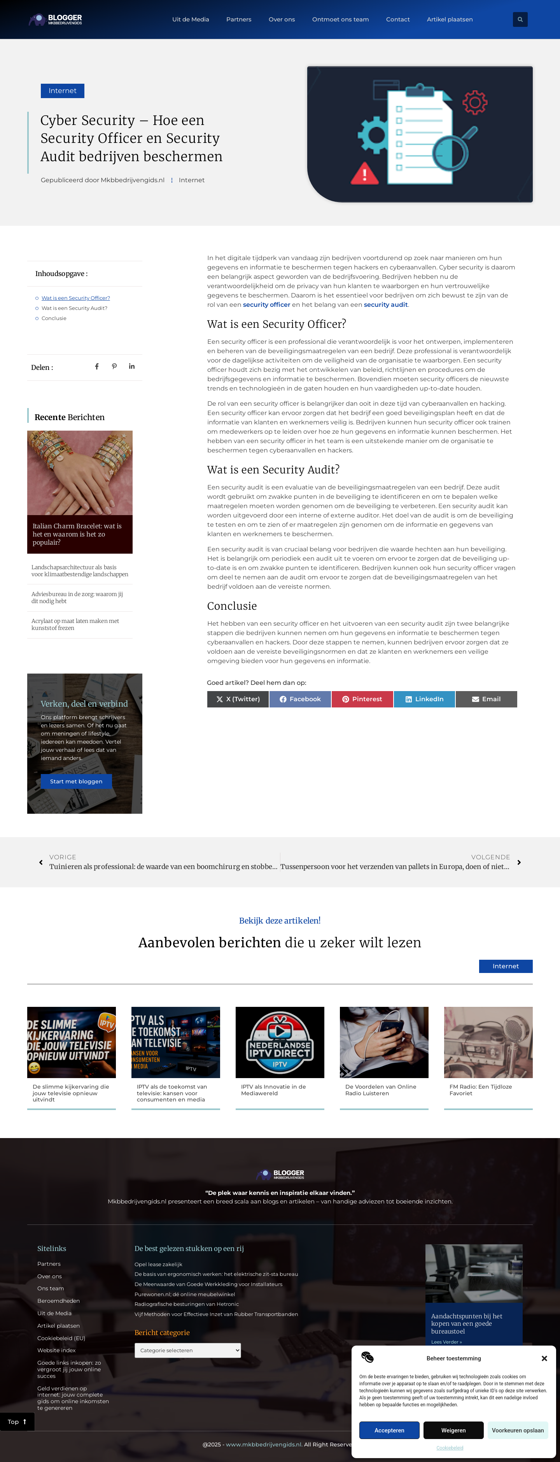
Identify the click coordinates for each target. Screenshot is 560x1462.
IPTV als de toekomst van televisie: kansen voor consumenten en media (172, 1093)
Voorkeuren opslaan (518, 1430)
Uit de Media (190, 19)
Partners (239, 19)
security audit (386, 304)
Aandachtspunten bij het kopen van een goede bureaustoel (466, 1323)
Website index (56, 1350)
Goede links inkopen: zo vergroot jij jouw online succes (69, 1369)
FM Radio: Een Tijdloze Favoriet (481, 1090)
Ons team (50, 1288)
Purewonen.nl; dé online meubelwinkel (185, 1294)
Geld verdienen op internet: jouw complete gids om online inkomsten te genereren (73, 1398)
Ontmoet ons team (340, 19)
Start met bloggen (76, 781)
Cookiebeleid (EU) (61, 1338)
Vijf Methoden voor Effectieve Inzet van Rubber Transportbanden (216, 1314)
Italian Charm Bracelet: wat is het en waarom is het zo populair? (77, 534)
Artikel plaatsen (450, 19)
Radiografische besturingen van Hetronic (187, 1304)
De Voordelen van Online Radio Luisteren (380, 1090)
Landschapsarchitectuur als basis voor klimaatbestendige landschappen (80, 571)
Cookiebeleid (450, 1448)
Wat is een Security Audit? (74, 308)
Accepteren (389, 1430)
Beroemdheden (58, 1301)
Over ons (282, 19)
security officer (266, 304)
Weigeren (453, 1430)
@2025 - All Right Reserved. (280, 1444)
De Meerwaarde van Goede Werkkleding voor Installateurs (208, 1284)
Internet (63, 90)
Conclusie (54, 318)
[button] (544, 1358)
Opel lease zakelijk (158, 1264)
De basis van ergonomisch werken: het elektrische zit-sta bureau (216, 1274)
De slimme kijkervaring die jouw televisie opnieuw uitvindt (71, 1093)
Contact (398, 19)
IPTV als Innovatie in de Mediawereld (273, 1090)
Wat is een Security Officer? (76, 298)
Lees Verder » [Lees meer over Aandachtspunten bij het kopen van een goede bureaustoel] (446, 1342)
